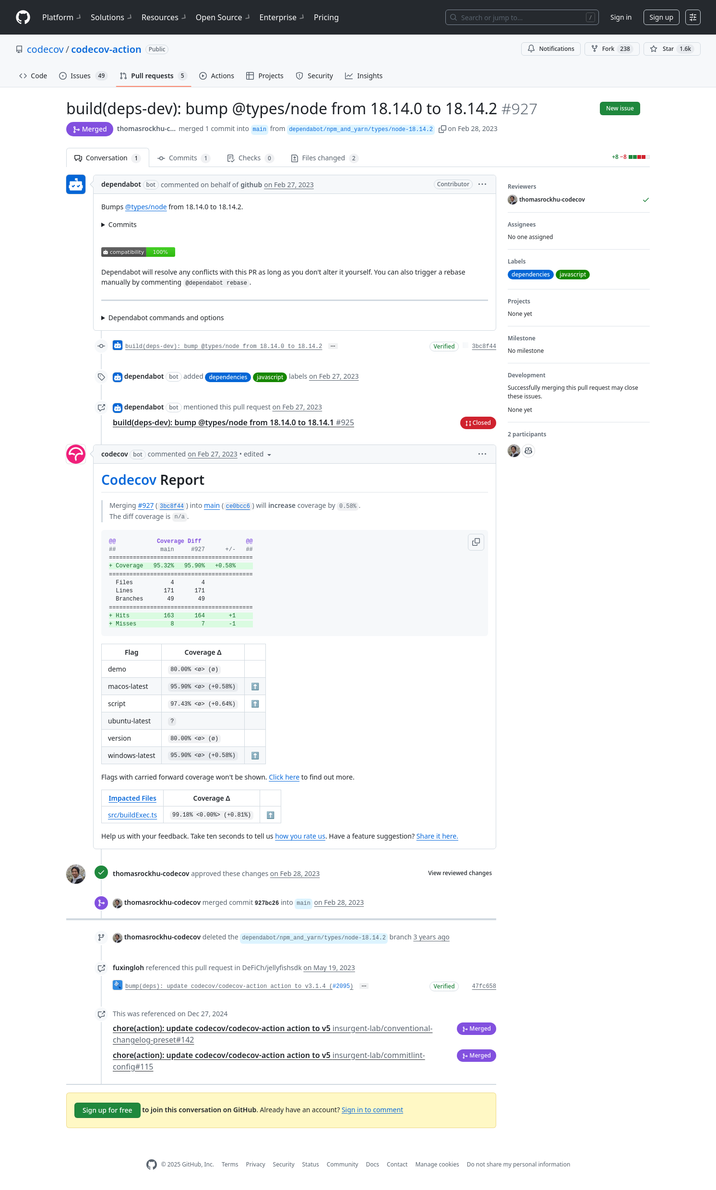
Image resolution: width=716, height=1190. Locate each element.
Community (342, 1164)
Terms (230, 1164)
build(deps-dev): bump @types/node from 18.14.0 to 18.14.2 (223, 346)
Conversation (107, 158)
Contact (397, 1164)
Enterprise (283, 17)
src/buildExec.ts (132, 814)
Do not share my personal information (519, 1164)
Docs (372, 1164)
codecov (45, 49)
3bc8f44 (484, 346)
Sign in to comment (372, 1109)
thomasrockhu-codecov (147, 128)
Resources (165, 17)
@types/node (146, 206)
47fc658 (484, 986)
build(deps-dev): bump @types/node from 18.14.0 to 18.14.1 (233, 422)
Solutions (112, 17)
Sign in (621, 17)
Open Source (224, 17)
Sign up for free (107, 1110)
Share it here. (437, 836)
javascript (270, 377)
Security (284, 1164)
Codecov (128, 479)
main (212, 505)
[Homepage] (23, 17)
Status (310, 1164)
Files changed (325, 158)
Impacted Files (132, 798)
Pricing (326, 17)
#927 (146, 505)
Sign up (661, 17)
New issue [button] (620, 108)
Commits (184, 158)
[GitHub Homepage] (151, 1165)
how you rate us (300, 836)
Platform (62, 17)
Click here (284, 776)
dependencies (228, 377)
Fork (612, 49)
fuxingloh (128, 967)
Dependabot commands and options (166, 317)
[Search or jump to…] (522, 17)
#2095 (341, 986)
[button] (442, 128)
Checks (250, 158)
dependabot (121, 184)
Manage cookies (437, 1164)
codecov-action (106, 49)
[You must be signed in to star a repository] (672, 49)
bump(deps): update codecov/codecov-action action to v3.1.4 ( (229, 986)
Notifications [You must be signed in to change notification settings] (550, 49)
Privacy (255, 1164)
